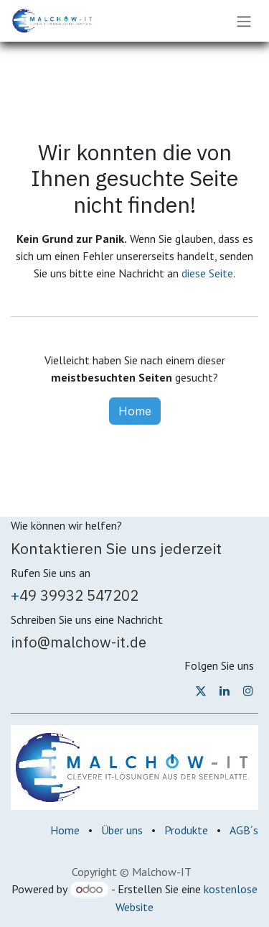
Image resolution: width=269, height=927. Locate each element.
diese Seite (207, 273)
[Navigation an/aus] (244, 21)
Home (134, 411)
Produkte (186, 830)
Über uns (122, 830)
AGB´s (244, 830)
